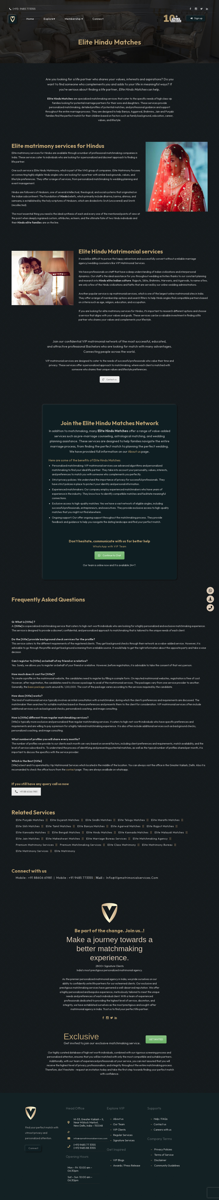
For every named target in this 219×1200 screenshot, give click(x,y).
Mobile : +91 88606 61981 (34, 878)
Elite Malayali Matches (169, 832)
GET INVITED (156, 1039)
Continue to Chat (109, 555)
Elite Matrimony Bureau (157, 844)
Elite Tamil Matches (58, 826)
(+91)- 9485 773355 (24, 8)
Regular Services (123, 1135)
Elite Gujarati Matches (64, 820)
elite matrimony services (32, 851)
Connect (98, 18)
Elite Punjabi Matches (30, 820)
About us (134, 451)
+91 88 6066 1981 (26, 791)
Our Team (119, 1124)
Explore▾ (49, 18)
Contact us (110, 379)
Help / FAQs (161, 1119)
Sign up (196, 18)
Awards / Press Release (126, 1165)
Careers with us (162, 1129)
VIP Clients (119, 1129)
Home (30, 18)
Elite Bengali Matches (66, 832)
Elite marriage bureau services (106, 838)
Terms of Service (164, 1154)
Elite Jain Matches (28, 838)
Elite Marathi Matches (165, 820)
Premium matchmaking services (80, 844)
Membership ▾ (74, 18)
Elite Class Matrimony (121, 844)
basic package (36, 687)
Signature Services (124, 1140)
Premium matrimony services (35, 844)
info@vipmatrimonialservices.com (132, 878)
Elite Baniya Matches (91, 826)
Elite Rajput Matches (160, 826)
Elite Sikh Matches (28, 826)
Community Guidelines (167, 1165)
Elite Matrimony (64, 851)
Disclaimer (160, 1160)
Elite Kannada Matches (31, 832)
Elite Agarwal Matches (126, 826)
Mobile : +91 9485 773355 (74, 878)
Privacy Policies (163, 1149)
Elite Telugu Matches (131, 820)
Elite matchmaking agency (150, 838)
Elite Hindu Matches (99, 832)
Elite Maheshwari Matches (63, 838)
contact (71, 769)
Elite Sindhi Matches (98, 820)
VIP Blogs (118, 1160)
